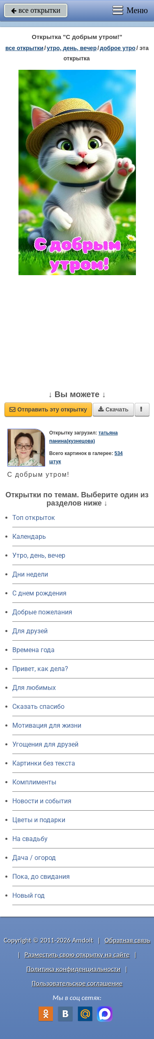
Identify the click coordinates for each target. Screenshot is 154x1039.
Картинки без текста (43, 763)
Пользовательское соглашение (77, 983)
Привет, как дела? (40, 669)
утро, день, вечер (72, 48)
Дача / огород (34, 858)
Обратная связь (127, 940)
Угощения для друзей (45, 744)
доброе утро (118, 48)
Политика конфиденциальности (73, 969)
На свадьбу (30, 839)
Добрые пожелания (42, 612)
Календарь (29, 536)
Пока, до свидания (41, 876)
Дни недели (30, 574)
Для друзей (30, 631)
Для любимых (34, 688)
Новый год (28, 895)
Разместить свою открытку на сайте (77, 954)
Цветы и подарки (38, 820)
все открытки (35, 10)
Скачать (113, 409)
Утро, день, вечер (38, 555)
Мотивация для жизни (46, 725)
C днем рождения (39, 593)
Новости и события (41, 801)
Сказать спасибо (38, 706)
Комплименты (34, 782)
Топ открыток (33, 518)
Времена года (33, 650)
